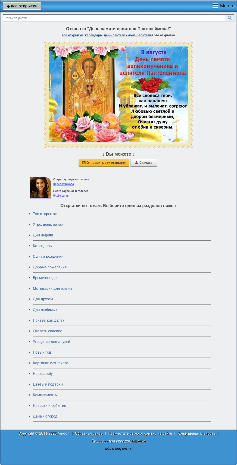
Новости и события (49, 405)
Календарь (93, 35)
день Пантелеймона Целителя (128, 35)
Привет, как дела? (48, 320)
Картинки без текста (50, 363)
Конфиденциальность (196, 433)
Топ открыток (45, 214)
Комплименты (45, 395)
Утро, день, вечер (48, 224)
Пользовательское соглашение (119, 441)
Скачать (143, 162)
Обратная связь (89, 433)
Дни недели (43, 235)
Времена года (45, 278)
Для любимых (45, 310)
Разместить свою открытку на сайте (140, 433)
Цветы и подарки (48, 384)
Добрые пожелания (50, 267)
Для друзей (43, 299)
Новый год (42, 352)
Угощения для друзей (51, 341)
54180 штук (61, 195)
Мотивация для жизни (52, 288)
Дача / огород (45, 416)
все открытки (22, 5)
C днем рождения (48, 256)
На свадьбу (43, 373)
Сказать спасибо (47, 331)
